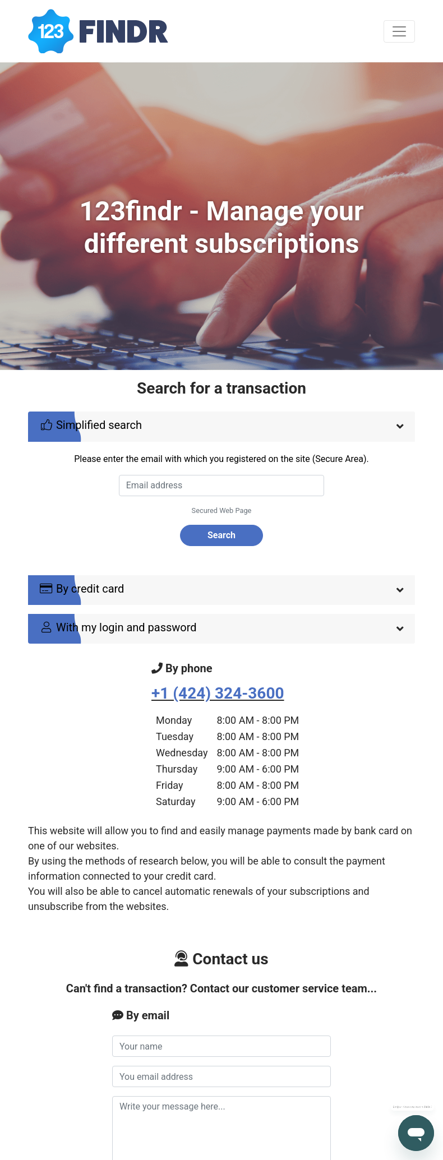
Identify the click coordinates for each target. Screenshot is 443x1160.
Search (221, 535)
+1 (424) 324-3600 (217, 693)
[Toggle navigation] (399, 31)
